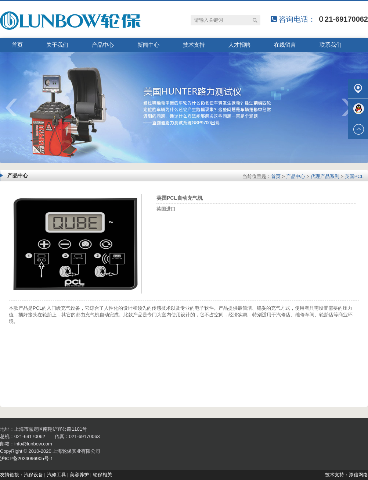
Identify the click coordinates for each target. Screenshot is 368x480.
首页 (17, 45)
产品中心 (103, 45)
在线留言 (285, 45)
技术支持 (194, 45)
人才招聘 (239, 45)
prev (16, 110)
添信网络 (358, 474)
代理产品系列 (325, 176)
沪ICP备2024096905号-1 (26, 458)
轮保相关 (102, 474)
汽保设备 (33, 474)
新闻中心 (148, 45)
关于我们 (57, 45)
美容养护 (79, 474)
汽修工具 (56, 474)
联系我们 (331, 45)
